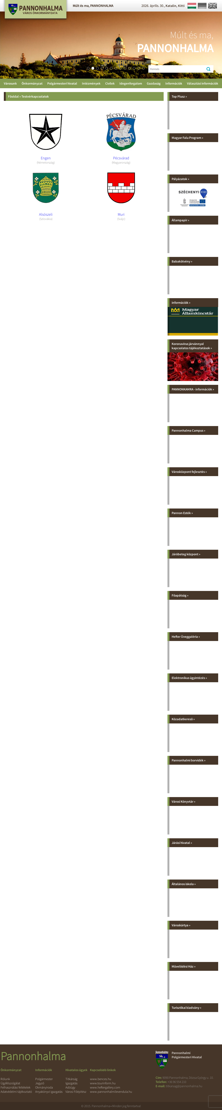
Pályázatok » (180, 179)
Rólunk (5, 1079)
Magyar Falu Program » (187, 138)
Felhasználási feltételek (15, 1087)
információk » (181, 302)
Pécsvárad (121, 158)
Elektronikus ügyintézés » (189, 678)
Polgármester (44, 1079)
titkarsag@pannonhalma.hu (184, 1086)
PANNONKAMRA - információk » (193, 389)
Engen (46, 158)
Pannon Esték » (182, 513)
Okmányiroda (44, 1087)
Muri (121, 214)
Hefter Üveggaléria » (186, 636)
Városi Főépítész (75, 1091)
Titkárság (71, 1079)
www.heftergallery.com (105, 1087)
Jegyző (39, 1083)
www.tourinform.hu (103, 1083)
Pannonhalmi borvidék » (189, 760)
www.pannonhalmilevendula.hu (111, 1091)
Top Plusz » (179, 96)
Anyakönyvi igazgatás (49, 1091)
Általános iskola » (184, 884)
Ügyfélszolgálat (10, 1083)
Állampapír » (180, 220)
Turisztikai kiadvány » (186, 1008)
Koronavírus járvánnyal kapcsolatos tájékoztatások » (192, 346)
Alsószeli (46, 214)
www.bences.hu (100, 1079)
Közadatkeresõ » (183, 719)
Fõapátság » (180, 595)
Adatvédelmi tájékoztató (16, 1091)
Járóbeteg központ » (186, 554)
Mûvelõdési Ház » (184, 966)
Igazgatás (71, 1083)
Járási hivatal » (182, 843)
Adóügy (70, 1087)
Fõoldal (13, 96)
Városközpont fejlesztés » (189, 472)
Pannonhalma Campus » (188, 430)
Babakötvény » (182, 261)
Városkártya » (181, 925)
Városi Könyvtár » (183, 801)
